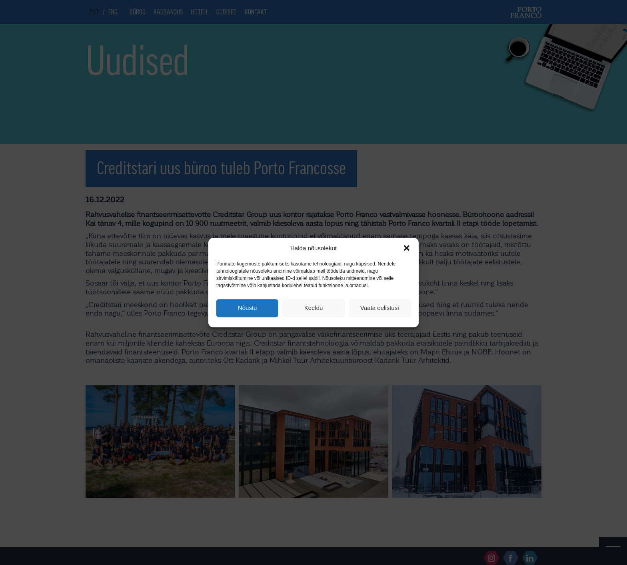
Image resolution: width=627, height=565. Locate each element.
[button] (407, 248)
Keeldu (313, 308)
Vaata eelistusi (379, 308)
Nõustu (247, 308)
